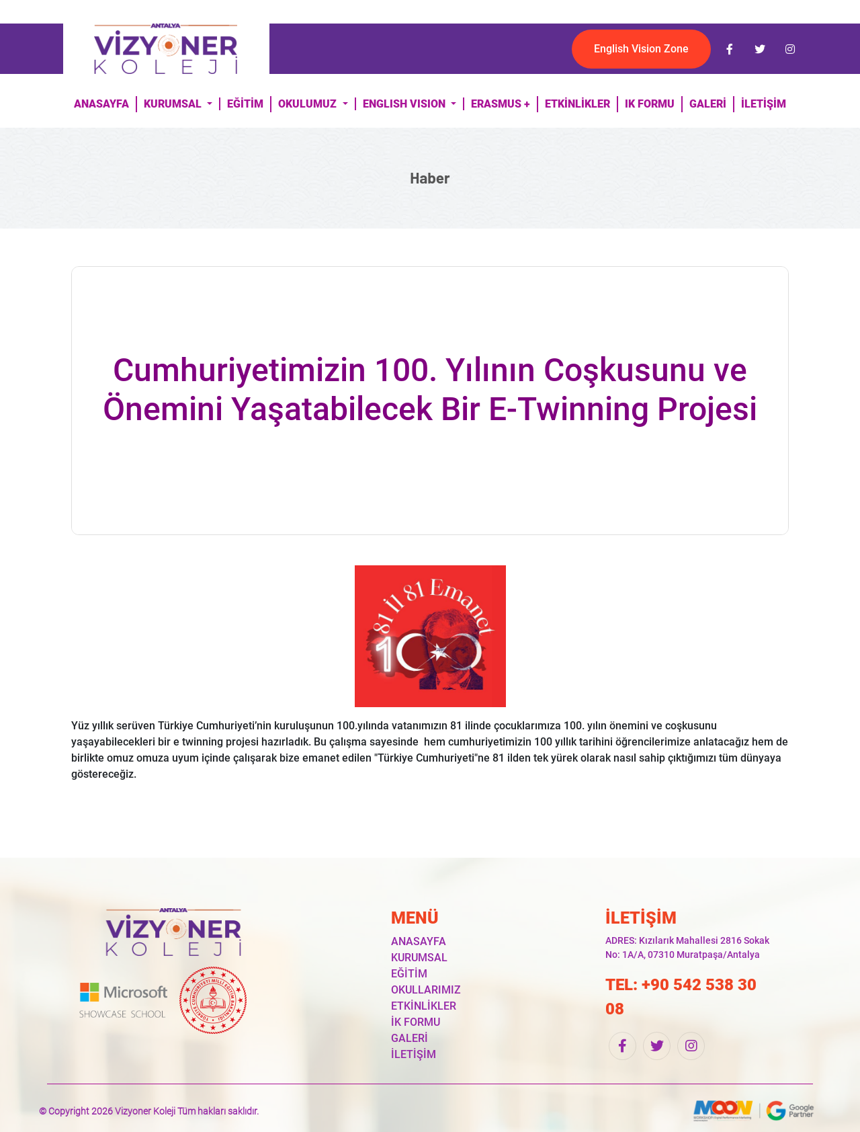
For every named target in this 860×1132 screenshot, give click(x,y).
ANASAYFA (101, 103)
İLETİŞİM (763, 103)
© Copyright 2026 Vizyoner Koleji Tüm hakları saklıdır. (149, 1111)
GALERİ (707, 103)
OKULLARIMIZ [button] (426, 989)
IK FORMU (650, 103)
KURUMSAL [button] (174, 103)
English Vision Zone (641, 48)
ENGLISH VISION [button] (405, 103)
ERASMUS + (500, 103)
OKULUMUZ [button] (308, 103)
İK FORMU (415, 1022)
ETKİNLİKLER (577, 103)
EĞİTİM (245, 103)
